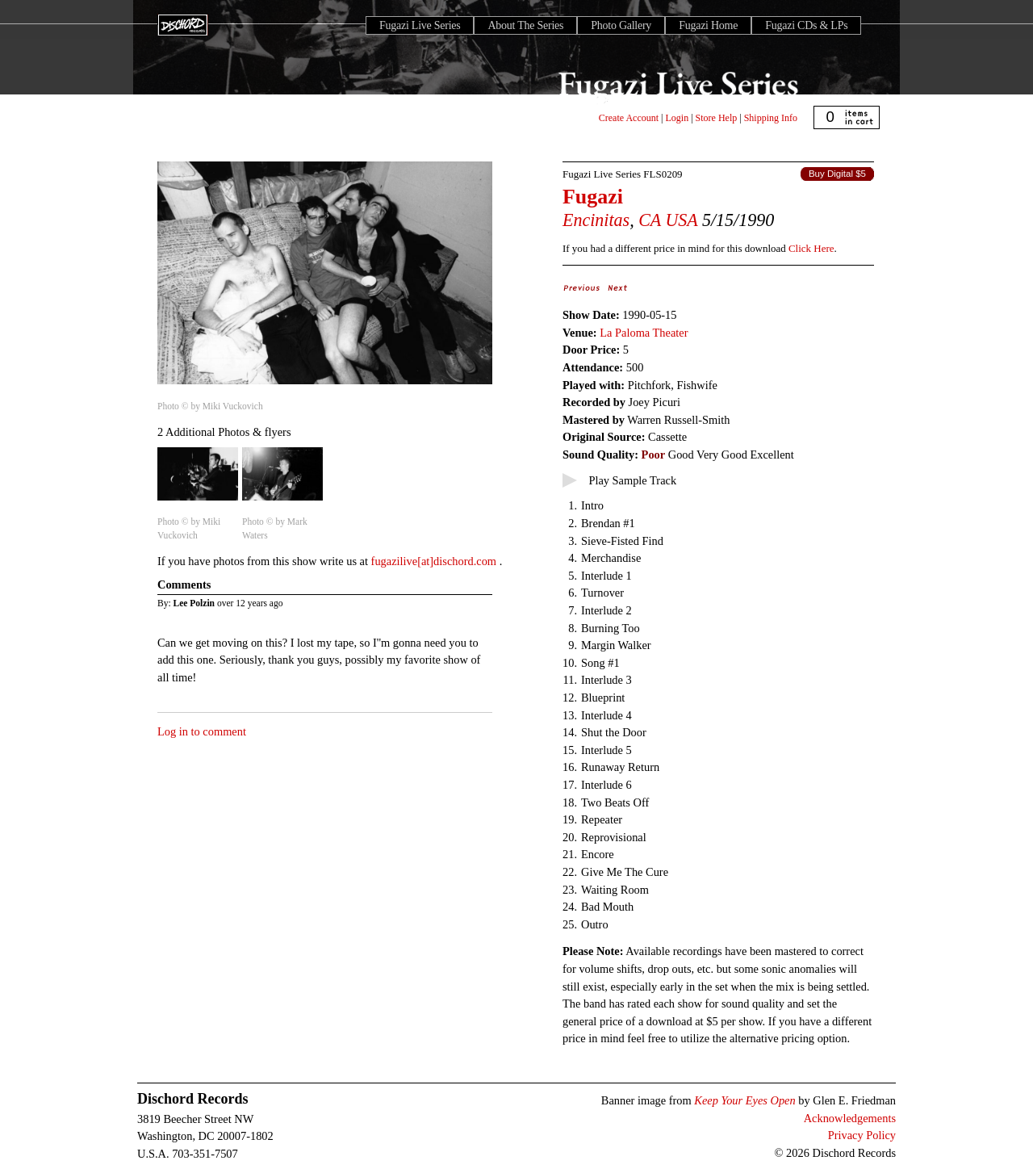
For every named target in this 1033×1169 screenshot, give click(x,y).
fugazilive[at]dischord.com (435, 561)
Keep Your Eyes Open (744, 1100)
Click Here (811, 248)
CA (649, 220)
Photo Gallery (621, 25)
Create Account (629, 118)
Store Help (717, 118)
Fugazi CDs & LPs (806, 25)
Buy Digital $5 (837, 173)
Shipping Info (770, 118)
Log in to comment (201, 731)
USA (681, 220)
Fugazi (593, 196)
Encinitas (596, 220)
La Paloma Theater (644, 332)
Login (677, 118)
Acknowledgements (850, 1118)
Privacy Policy (862, 1135)
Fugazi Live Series (419, 25)
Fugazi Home (708, 25)
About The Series (525, 25)
